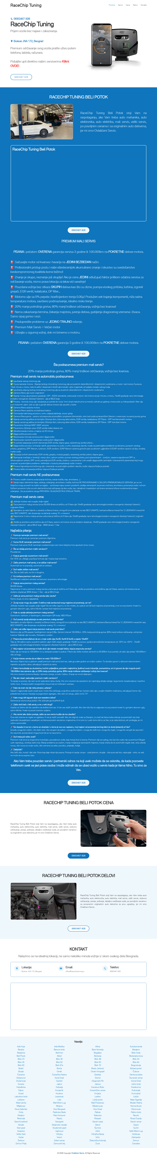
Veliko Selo (21, 1134)
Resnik (136, 1115)
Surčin (136, 1128)
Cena (128, 5)
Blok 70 (97, 1065)
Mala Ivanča (21, 1102)
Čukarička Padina (59, 1074)
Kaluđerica (21, 1087)
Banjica (21, 1049)
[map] (34, 969)
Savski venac (136, 1121)
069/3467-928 (20, 18)
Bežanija (97, 1056)
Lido (59, 1099)
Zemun (136, 1140)
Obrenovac (136, 1109)
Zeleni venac (59, 1140)
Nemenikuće (136, 1106)
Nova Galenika (21, 1109)
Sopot (136, 1125)
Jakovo (98, 1084)
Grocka (21, 1084)
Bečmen (59, 1052)
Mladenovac (97, 1106)
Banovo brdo (59, 1049)
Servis (120, 5)
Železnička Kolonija (98, 1140)
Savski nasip (97, 1121)
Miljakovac (21, 1106)
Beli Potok (21, 1056)
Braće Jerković (97, 1068)
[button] (15, 121)
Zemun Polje (21, 1143)
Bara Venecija (97, 1049)
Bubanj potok (136, 1068)
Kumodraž (136, 1093)
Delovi (135, 5)
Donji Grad (59, 1078)
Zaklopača (136, 1137)
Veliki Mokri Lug (136, 1131)
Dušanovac (21, 1081)
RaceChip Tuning (25, 5)
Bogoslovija (136, 1065)
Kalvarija (59, 1087)
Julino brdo (136, 1084)
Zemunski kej (59, 1143)
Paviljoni (21, 1115)
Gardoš (59, 1081)
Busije (21, 1071)
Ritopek (97, 1118)
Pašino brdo (136, 1112)
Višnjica (59, 1134)
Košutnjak (136, 1090)
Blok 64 (136, 1062)
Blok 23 (21, 1059)
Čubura (136, 1071)
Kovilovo (59, 1093)
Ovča (21, 1112)
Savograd (59, 1121)
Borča (59, 1068)
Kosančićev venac (97, 1090)
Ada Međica (59, 1046)
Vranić (59, 1137)
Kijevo (21, 1090)
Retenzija (21, 1118)
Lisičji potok (98, 1099)
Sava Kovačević (21, 1121)
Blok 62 (59, 1062)
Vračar (21, 1137)
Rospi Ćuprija (136, 1118)
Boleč (21, 1068)
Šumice (97, 1128)
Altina (97, 1046)
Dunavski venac (136, 1078)
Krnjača (97, 1093)
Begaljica (97, 1052)
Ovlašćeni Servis (78, 1153)
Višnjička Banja (97, 1134)
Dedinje (97, 1074)
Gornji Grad (136, 1081)
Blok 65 (21, 1065)
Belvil (59, 1056)
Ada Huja (21, 1046)
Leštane (21, 1099)
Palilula (97, 1112)
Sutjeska (21, 1131)
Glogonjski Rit (98, 1081)
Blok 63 (97, 1062)
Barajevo (136, 1049)
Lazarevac (59, 1096)
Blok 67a (59, 1065)
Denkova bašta (136, 1074)
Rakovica (97, 1115)
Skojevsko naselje (59, 1125)
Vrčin (98, 1137)
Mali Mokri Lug (59, 1102)
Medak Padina (136, 1102)
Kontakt (144, 5)
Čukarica (21, 1074)
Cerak (59, 1071)
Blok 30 (59, 1059)
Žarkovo (21, 1140)
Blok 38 (97, 1059)
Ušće (97, 1131)
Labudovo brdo (21, 1096)
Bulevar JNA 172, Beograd (26, 41)
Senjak (21, 1125)
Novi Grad (97, 1109)
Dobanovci (21, 1078)
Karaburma (136, 1087)
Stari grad (21, 1128)
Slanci (97, 1125)
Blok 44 (136, 1059)
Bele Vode (136, 1052)
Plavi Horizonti (59, 1115)
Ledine (98, 1096)
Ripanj (59, 1118)
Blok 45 (21, 1062)
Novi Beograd (59, 1109)
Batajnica (21, 1052)
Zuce (97, 1143)
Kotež (21, 1093)
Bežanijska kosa (136, 1056)
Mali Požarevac (97, 1102)
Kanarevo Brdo (97, 1087)
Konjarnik (59, 1090)
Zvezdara (136, 1143)
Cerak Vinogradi (97, 1071)
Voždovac (136, 1134)
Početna (112, 5)
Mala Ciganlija (136, 1099)
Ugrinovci (59, 1131)
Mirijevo (59, 1106)
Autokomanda (136, 1046)
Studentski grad (59, 1128)
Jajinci (59, 1084)
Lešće (136, 1096)
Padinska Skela (59, 1112)
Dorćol (97, 1078)
